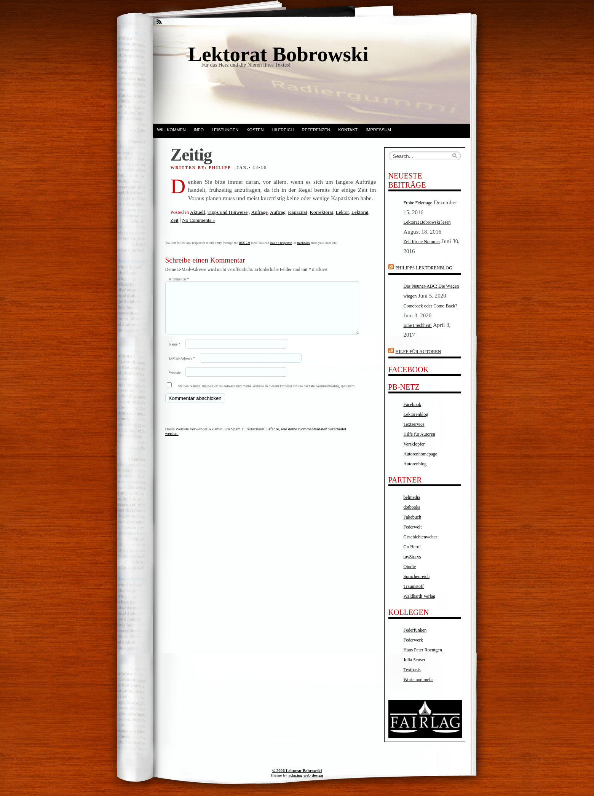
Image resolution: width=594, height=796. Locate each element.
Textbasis (412, 669)
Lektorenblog (416, 414)
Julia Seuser (415, 659)
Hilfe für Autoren (418, 351)
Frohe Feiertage (418, 202)
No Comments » (198, 220)
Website (175, 381)
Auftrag (278, 212)
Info (199, 129)
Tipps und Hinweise (228, 212)
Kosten (254, 129)
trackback (303, 243)
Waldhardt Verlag (420, 596)
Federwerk (413, 640)
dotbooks (412, 507)
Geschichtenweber (421, 537)
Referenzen (316, 129)
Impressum (378, 129)
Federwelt (413, 527)
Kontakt (348, 129)
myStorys (412, 556)
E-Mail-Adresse (182, 367)
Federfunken (415, 630)
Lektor (342, 212)
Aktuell (197, 212)
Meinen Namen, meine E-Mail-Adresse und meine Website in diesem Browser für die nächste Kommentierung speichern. (267, 395)
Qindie (410, 566)
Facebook (413, 404)
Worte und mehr (418, 679)
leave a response (281, 243)
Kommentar (179, 279)
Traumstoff (414, 586)
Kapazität (297, 212)
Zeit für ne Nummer (422, 241)
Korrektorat (321, 212)
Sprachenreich (417, 576)
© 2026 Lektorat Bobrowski (297, 770)
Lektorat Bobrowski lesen (427, 222)
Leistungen (225, 129)
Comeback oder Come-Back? (430, 306)
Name (174, 353)
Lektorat (360, 212)
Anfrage (259, 212)
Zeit (175, 220)
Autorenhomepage (421, 454)
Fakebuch (413, 517)
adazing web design (305, 775)
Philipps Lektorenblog (424, 268)
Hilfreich (283, 129)
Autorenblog (415, 463)
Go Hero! (412, 546)
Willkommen (171, 129)
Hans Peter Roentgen (423, 650)
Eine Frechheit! (418, 325)
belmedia (412, 497)
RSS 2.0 (244, 243)
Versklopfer (414, 444)
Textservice (414, 424)
